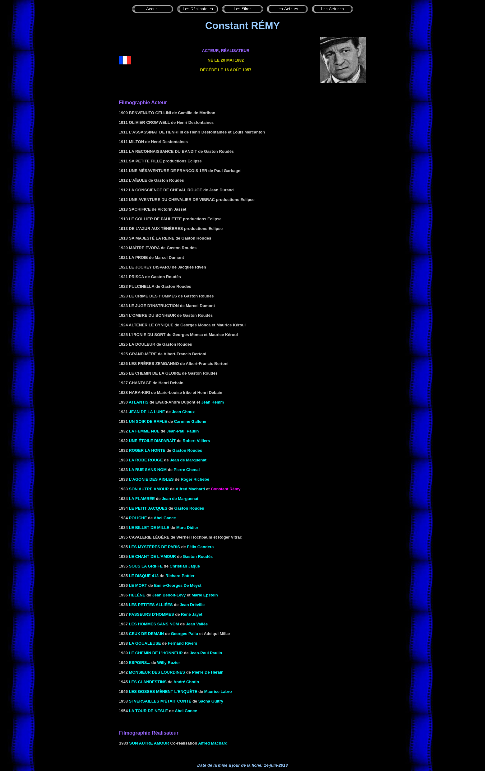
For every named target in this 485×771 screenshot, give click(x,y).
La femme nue (144, 431)
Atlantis (138, 402)
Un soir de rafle (148, 421)
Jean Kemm (212, 402)
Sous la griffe (146, 566)
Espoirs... (139, 662)
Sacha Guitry (210, 701)
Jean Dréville (192, 604)
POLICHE (138, 518)
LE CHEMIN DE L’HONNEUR (156, 653)
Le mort (138, 585)
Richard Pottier (179, 575)
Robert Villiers (196, 440)
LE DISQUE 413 (144, 575)
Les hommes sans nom (154, 624)
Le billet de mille (149, 527)
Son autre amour (149, 489)
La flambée (142, 498)
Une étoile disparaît (152, 440)
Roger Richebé (195, 479)
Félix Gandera (200, 546)
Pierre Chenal (187, 469)
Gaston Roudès (187, 450)
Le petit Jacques (148, 508)
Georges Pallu (184, 633)
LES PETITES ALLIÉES (151, 604)
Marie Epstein (205, 595)
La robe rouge (146, 460)
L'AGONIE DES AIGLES (151, 479)
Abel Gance (165, 518)
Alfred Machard (190, 489)
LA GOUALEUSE (145, 643)
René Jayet (191, 614)
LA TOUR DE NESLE (148, 710)
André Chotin (186, 682)
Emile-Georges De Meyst (177, 585)
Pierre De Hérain (208, 672)
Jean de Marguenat (188, 460)
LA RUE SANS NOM (148, 469)
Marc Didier (187, 527)
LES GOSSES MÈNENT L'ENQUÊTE (163, 691)
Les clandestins (148, 682)
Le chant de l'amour (152, 556)
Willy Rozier (168, 662)
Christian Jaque (185, 566)
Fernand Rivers (182, 643)
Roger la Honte (147, 450)
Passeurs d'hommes (151, 614)
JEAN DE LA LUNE (147, 411)
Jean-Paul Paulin (182, 431)
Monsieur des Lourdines (157, 672)
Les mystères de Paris (154, 546)
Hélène (137, 595)
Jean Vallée (197, 624)
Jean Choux (183, 411)
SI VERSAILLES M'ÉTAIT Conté (160, 701)
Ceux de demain (146, 633)
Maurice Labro (218, 691)
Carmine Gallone (190, 421)
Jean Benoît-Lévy (169, 595)
